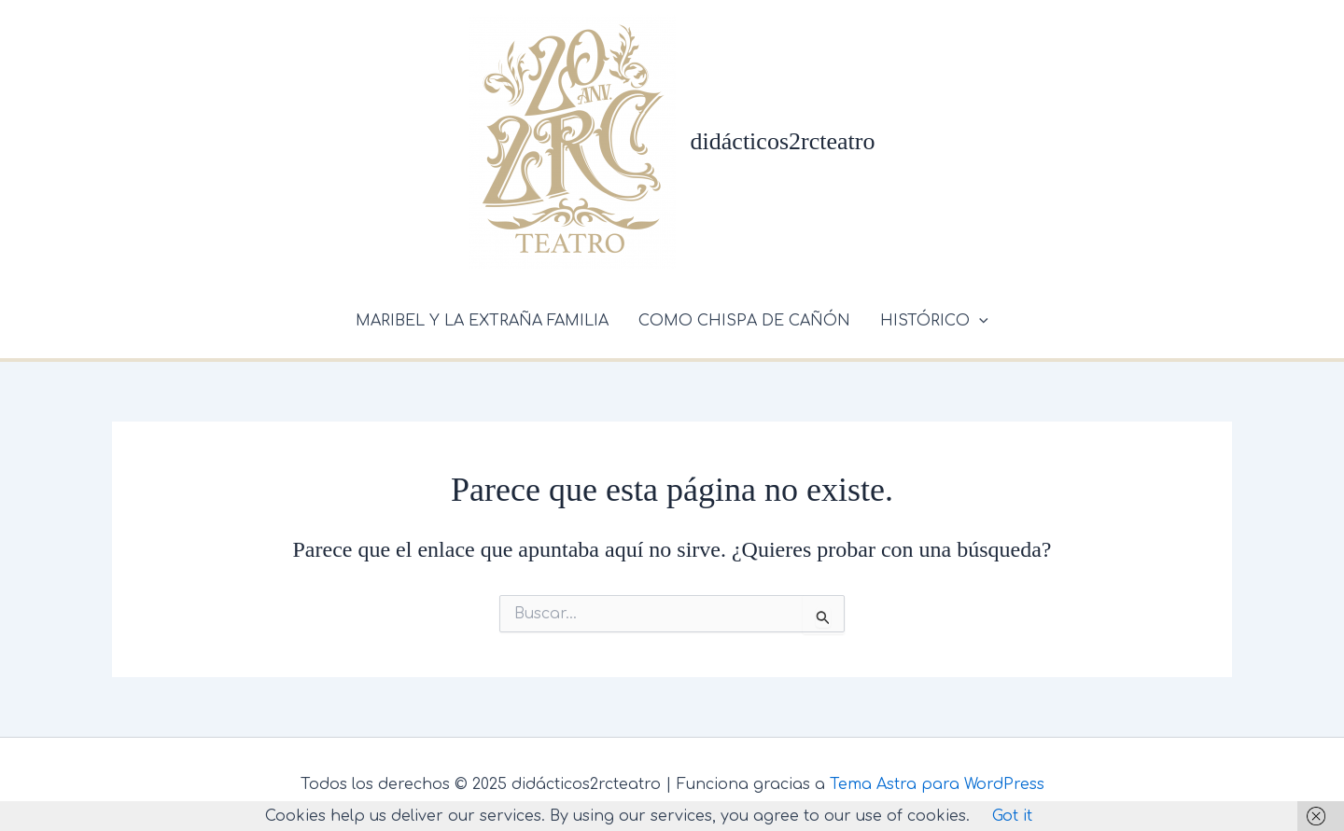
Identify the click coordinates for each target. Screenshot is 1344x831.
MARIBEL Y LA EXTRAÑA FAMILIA (482, 320)
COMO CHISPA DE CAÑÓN (744, 320)
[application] (979, 321)
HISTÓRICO (934, 321)
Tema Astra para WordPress (937, 784)
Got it (1012, 816)
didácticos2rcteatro (783, 141)
